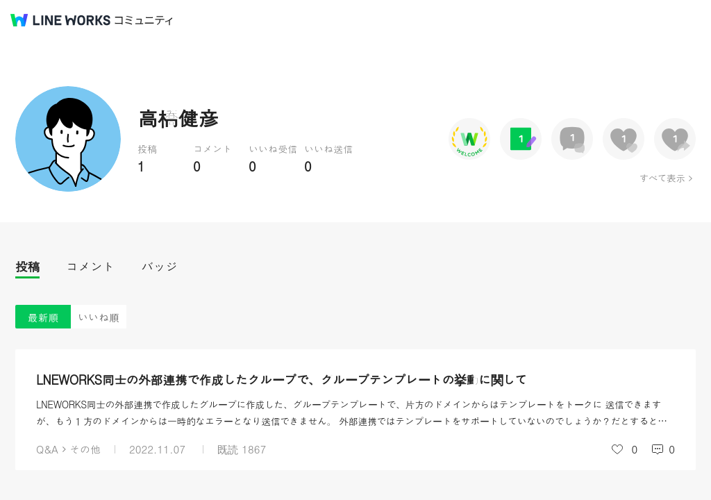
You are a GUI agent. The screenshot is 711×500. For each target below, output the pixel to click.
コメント (90, 266)
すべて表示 (662, 178)
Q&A (47, 449)
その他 (85, 449)
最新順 (43, 317)
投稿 (27, 266)
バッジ (159, 266)
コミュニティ (144, 20)
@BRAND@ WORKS (60, 20)
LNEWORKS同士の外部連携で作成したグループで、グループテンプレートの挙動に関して (281, 379)
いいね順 (98, 317)
